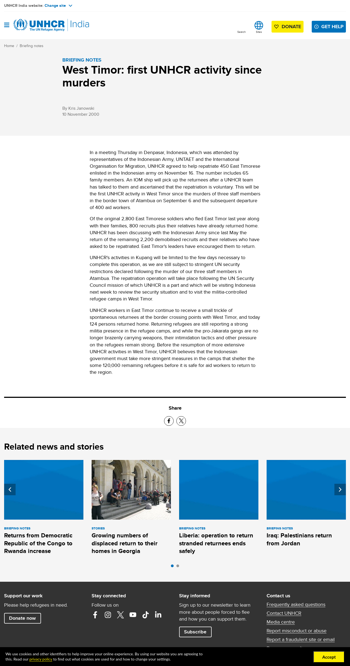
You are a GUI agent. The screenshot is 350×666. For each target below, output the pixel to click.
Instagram (107, 614)
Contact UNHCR (284, 613)
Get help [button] (332, 26)
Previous (10, 489)
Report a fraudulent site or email (301, 639)
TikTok (145, 614)
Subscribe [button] (195, 631)
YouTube (132, 614)
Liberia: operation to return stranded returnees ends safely (216, 543)
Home (9, 45)
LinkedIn (158, 614)
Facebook (95, 614)
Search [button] (241, 32)
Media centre (281, 622)
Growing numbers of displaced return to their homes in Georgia (125, 543)
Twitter (120, 614)
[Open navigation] (6, 25)
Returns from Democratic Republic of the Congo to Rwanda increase (38, 543)
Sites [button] (259, 32)
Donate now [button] (22, 618)
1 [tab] (173, 567)
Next (340, 489)
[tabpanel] (44, 508)
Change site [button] (58, 5)
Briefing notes (31, 45)
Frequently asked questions (296, 604)
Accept (329, 656)
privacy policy (40, 659)
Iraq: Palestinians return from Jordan (299, 539)
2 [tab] (179, 567)
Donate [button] (291, 26)
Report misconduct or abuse (296, 631)
